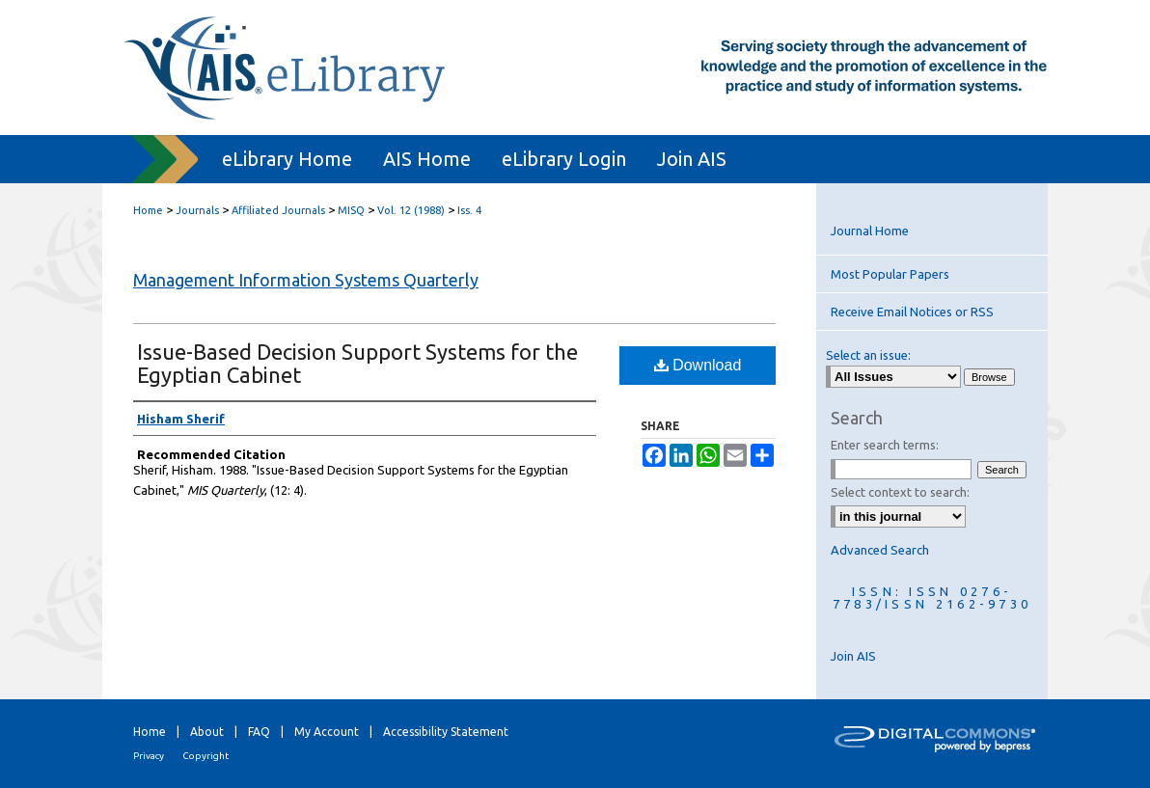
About (207, 731)
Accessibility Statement (445, 731)
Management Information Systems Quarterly (306, 279)
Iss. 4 (469, 210)
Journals (197, 210)
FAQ (259, 731)
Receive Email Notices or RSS (912, 311)
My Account (326, 731)
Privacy (148, 755)
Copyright (205, 755)
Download (698, 365)
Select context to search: (900, 492)
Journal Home (870, 230)
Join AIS (853, 656)
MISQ (351, 210)
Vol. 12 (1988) (411, 210)
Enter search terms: (885, 444)
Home (148, 210)
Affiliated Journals (278, 210)
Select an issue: (868, 355)
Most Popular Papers (890, 274)
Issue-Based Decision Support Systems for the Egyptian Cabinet (357, 363)
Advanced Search (880, 550)
